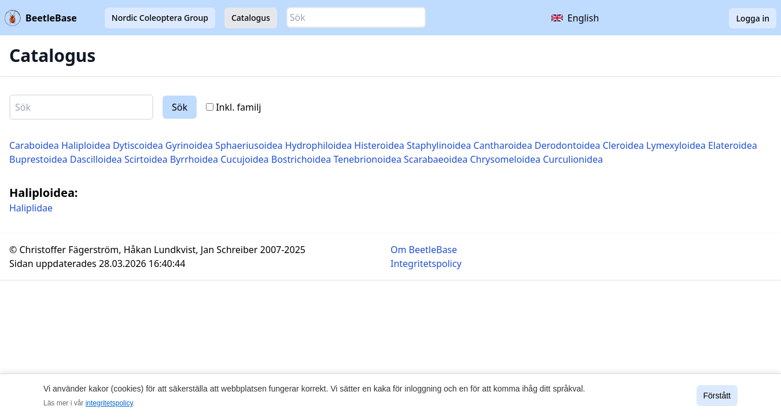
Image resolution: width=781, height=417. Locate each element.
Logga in (752, 18)
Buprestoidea (38, 159)
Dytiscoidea (138, 145)
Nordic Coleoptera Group (160, 17)
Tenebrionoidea (367, 159)
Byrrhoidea (194, 159)
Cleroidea (623, 145)
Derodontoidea (568, 145)
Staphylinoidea (439, 145)
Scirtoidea (146, 159)
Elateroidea (732, 145)
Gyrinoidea (189, 145)
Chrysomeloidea (505, 159)
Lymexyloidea (676, 145)
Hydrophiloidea (318, 145)
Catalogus (250, 17)
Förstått (717, 395)
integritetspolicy (109, 403)
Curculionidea (573, 159)
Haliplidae (31, 208)
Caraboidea (34, 145)
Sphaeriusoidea (248, 145)
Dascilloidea (96, 159)
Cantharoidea (502, 145)
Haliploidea (85, 145)
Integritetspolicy (426, 263)
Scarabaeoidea (435, 159)
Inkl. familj (233, 107)
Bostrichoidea (301, 159)
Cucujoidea (244, 159)
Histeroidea (379, 145)
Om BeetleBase (423, 249)
